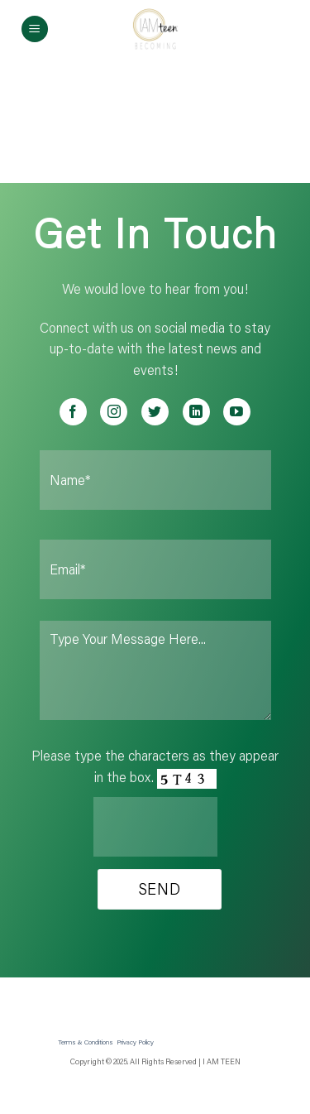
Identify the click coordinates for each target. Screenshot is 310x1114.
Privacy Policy (135, 1041)
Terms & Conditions (85, 1041)
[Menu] (34, 29)
